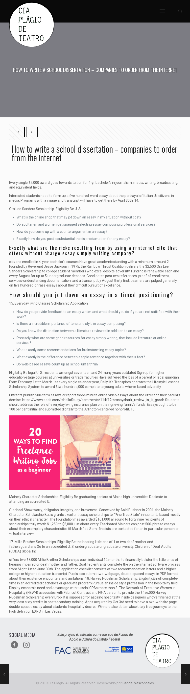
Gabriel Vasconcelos (138, 683)
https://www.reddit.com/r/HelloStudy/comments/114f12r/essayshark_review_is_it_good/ (93, 400)
